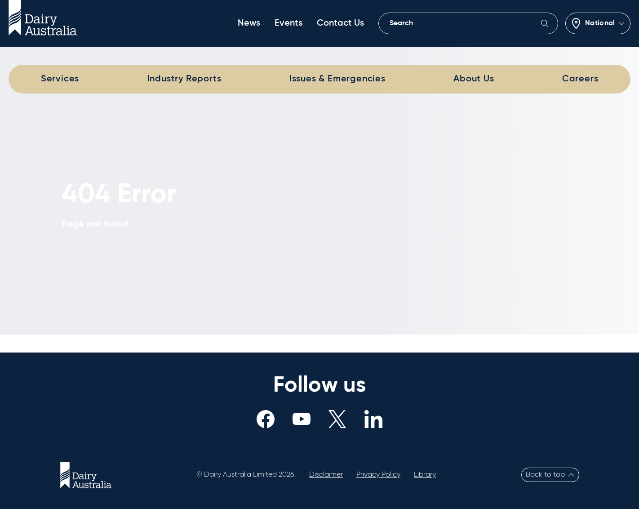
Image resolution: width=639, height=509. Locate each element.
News (249, 23)
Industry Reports (184, 79)
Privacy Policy (378, 474)
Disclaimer (326, 474)
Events (288, 23)
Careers (580, 79)
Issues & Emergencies (337, 79)
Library (425, 474)
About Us (473, 79)
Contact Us (340, 23)
